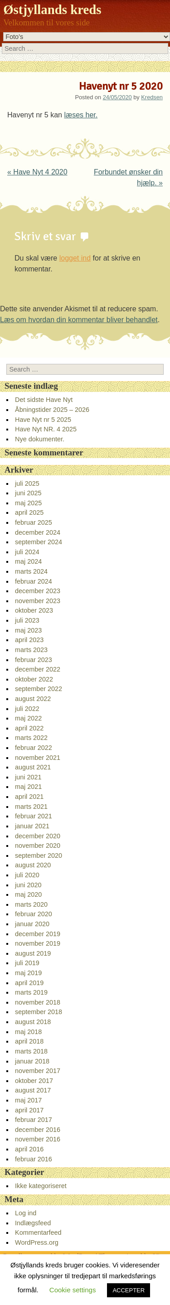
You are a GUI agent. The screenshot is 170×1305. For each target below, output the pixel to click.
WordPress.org (36, 1242)
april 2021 (29, 796)
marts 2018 (31, 1051)
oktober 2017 (34, 1080)
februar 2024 (33, 581)
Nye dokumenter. (39, 439)
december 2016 (37, 1129)
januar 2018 (32, 1061)
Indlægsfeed (33, 1223)
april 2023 (29, 639)
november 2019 (37, 943)
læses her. (80, 115)
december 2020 (37, 836)
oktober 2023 (34, 610)
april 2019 (29, 982)
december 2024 (37, 532)
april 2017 (29, 1110)
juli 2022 (27, 708)
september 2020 (38, 855)
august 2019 (33, 953)
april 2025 (29, 512)
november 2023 (37, 600)
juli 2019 (27, 963)
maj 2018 (28, 1031)
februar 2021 (33, 816)
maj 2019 (28, 972)
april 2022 (29, 728)
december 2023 (37, 590)
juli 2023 (27, 620)
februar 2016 (33, 1159)
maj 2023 (28, 630)
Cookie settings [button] (72, 1290)
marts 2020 (31, 904)
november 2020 (37, 845)
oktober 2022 (34, 679)
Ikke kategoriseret (41, 1185)
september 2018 (38, 1011)
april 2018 (29, 1041)
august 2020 (33, 865)
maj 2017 (28, 1100)
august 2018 (33, 1021)
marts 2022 (31, 737)
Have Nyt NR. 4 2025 (46, 429)
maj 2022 (28, 718)
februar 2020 (33, 914)
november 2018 (37, 1002)
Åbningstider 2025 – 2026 (52, 409)
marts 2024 (31, 571)
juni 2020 (28, 885)
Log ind (25, 1213)
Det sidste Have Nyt (44, 399)
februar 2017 (33, 1119)
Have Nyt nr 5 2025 (43, 419)
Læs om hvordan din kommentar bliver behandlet (79, 320)
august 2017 (33, 1090)
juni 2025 (28, 493)
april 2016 (29, 1149)
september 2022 (38, 688)
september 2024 (38, 542)
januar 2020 (32, 924)
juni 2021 (28, 777)
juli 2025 (27, 483)
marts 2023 (31, 649)
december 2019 (37, 934)
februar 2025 (33, 522)
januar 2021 (32, 826)
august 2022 (33, 698)
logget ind (75, 258)
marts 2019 (31, 992)
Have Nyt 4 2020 (37, 172)
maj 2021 (28, 786)
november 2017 (37, 1070)
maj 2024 (28, 561)
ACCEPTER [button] (128, 1290)
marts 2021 (31, 806)
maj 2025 (28, 503)
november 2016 (37, 1139)
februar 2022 (33, 747)
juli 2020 (27, 875)
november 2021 (37, 757)
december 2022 (37, 669)
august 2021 (33, 767)
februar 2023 (33, 659)
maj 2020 (28, 894)
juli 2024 (27, 552)
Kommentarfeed (38, 1232)
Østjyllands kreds (52, 9)
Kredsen (152, 97)
